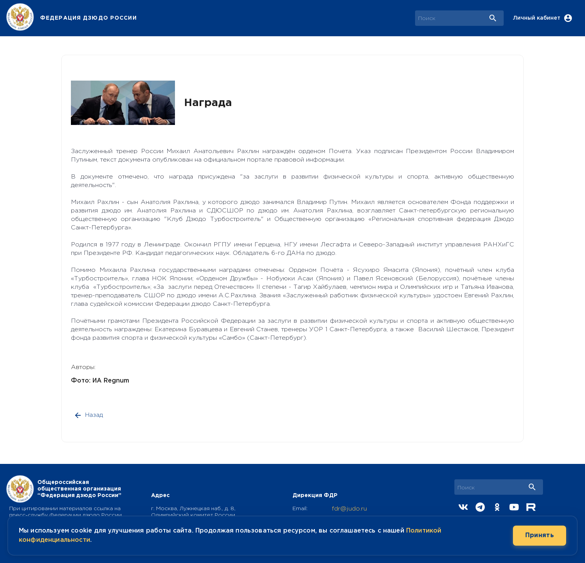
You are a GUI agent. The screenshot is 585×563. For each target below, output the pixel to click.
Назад (89, 415)
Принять (539, 536)
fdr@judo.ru (349, 509)
